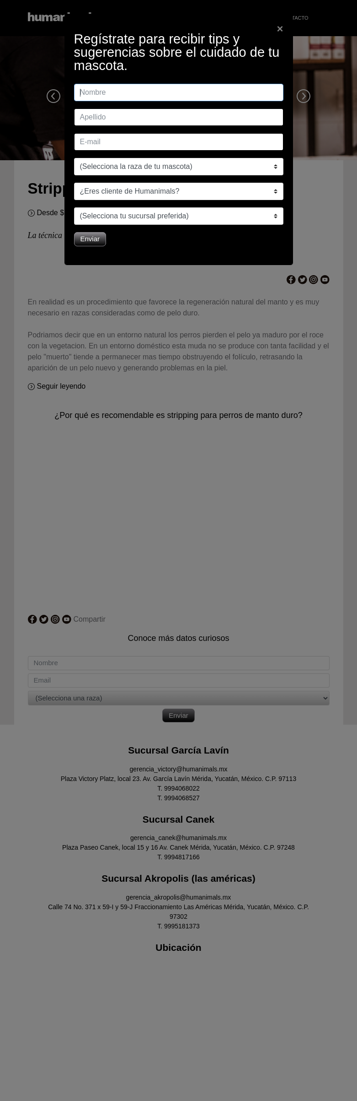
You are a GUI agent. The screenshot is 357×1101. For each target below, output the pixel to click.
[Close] (280, 28)
